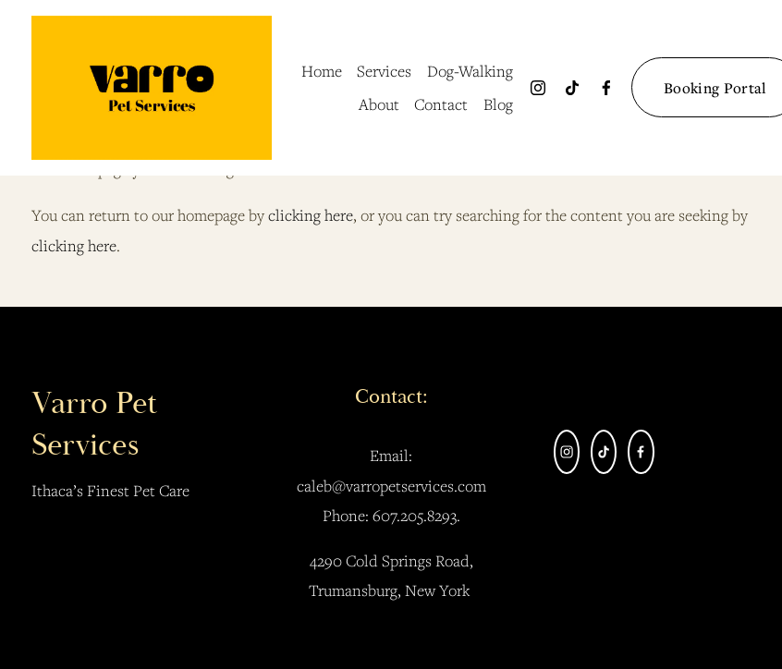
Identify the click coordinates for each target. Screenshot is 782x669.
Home (321, 70)
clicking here (310, 214)
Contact (441, 104)
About (379, 104)
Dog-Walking (470, 70)
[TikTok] (572, 88)
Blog (498, 104)
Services (384, 70)
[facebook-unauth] (606, 88)
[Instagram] (538, 88)
